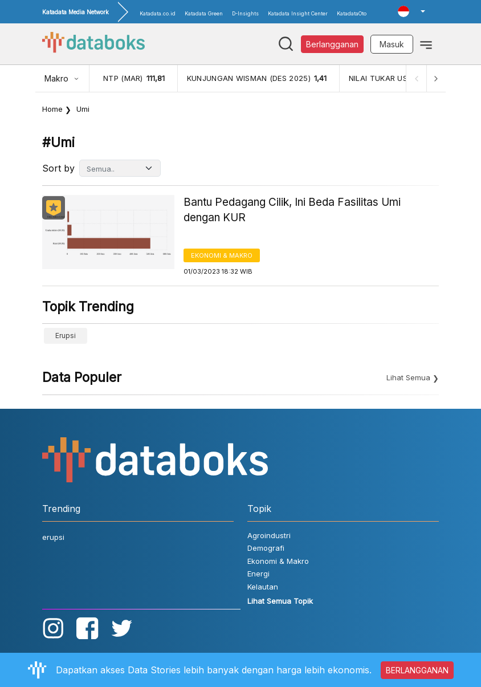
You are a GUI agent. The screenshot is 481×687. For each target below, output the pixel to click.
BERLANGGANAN (417, 670)
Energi (258, 573)
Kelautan (262, 586)
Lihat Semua (408, 377)
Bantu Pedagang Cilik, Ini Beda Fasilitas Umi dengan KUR (292, 210)
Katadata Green (204, 13)
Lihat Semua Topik (280, 600)
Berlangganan (332, 44)
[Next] (435, 78)
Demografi (265, 547)
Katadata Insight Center (298, 13)
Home (52, 108)
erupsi (65, 335)
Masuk (392, 44)
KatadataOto (351, 13)
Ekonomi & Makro (221, 255)
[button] (411, 11)
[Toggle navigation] (426, 44)
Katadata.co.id (158, 13)
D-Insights (245, 13)
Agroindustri (269, 535)
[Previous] (415, 78)
